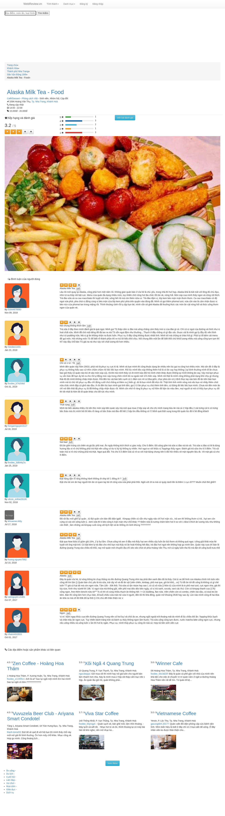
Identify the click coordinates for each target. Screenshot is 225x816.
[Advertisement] (112, 39)
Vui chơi (10, 783)
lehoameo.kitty (15, 521)
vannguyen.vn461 (16, 597)
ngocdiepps (84, 674)
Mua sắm (10, 786)
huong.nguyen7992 (17, 559)
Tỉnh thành (53, 4)
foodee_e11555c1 (16, 679)
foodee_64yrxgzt (87, 724)
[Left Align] (7, 131)
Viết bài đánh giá (125, 117)
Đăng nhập (97, 4)
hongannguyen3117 (17, 426)
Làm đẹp (10, 780)
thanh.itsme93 (14, 732)
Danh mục (69, 4)
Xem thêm (113, 763)
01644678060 (14, 309)
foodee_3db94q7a (16, 462)
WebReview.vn (32, 3)
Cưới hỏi (10, 777)
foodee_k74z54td (16, 383)
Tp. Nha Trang (39, 101)
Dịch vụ (10, 792)
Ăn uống (10, 770)
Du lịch (9, 774)
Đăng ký (84, 4)
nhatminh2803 (15, 634)
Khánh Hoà (52, 101)
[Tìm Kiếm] (43, 13)
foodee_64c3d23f (159, 674)
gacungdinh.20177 (160, 724)
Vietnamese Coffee (176, 713)
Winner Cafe (170, 663)
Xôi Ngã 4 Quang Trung (109, 663)
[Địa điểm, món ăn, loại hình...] (20, 13)
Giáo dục (10, 789)
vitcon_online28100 (17, 499)
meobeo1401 (14, 347)
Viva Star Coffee (102, 713)
